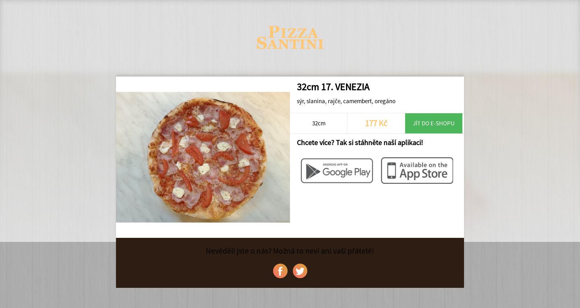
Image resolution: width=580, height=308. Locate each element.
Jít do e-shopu (434, 123)
